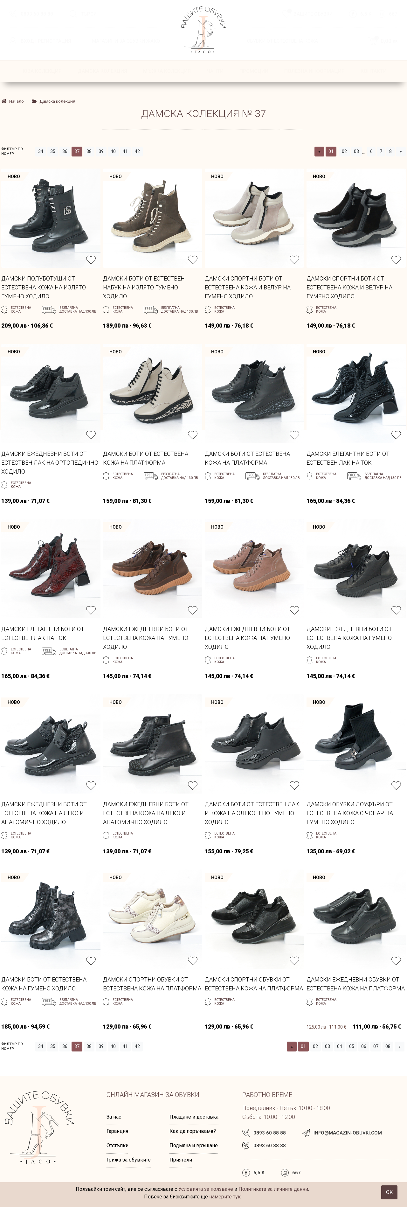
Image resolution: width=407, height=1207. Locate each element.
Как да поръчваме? (192, 1131)
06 (363, 1046)
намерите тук (225, 1197)
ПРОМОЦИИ (253, 71)
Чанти (215, 71)
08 (387, 1046)
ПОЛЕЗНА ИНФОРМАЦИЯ (314, 71)
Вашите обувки (310, 13)
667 (393, 14)
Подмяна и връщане (193, 1145)
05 (351, 1046)
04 (339, 1046)
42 (137, 151)
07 (375, 1046)
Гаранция (117, 1131)
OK (389, 1192)
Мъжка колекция (167, 71)
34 (40, 151)
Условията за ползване (205, 1189)
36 (64, 151)
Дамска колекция (102, 71)
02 (344, 151)
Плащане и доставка (193, 1117)
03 (356, 151)
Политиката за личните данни (273, 1189)
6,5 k (365, 14)
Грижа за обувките (129, 1160)
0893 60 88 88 (37, 14)
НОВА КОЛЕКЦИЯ (41, 71)
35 (52, 151)
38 (89, 151)
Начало (12, 101)
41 (125, 151)
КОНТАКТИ (374, 71)
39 (101, 151)
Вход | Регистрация (46, 41)
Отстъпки (117, 1145)
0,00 (385, 40)
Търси (89, 14)
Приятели (180, 1160)
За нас (114, 1117)
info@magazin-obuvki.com (348, 1133)
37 (76, 151)
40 (113, 151)
